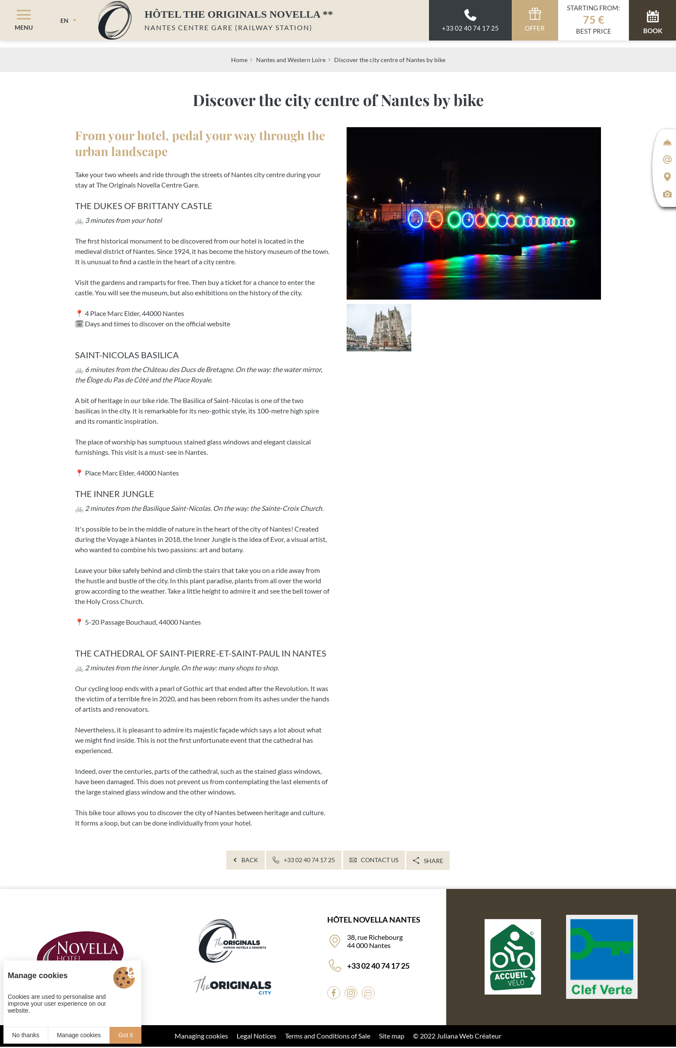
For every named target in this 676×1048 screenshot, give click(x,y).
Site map (391, 1037)
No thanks (25, 1035)
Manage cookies (79, 1035)
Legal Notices (256, 1037)
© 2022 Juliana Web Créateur (457, 1037)
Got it (126, 1035)
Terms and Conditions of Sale (327, 1037)
